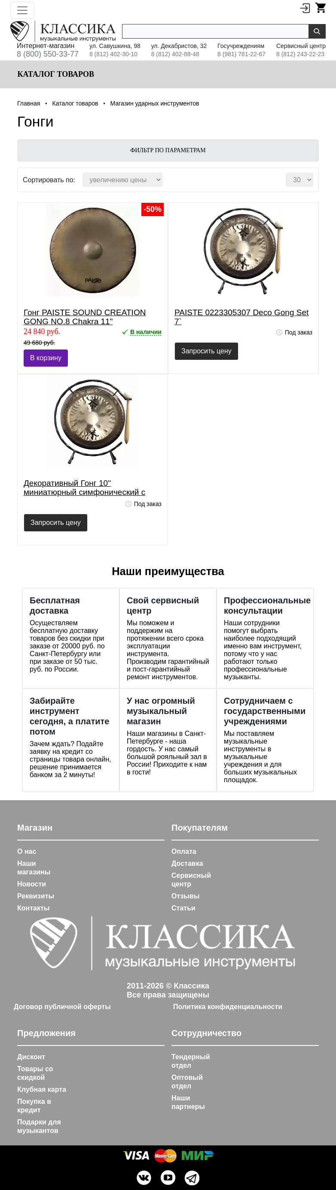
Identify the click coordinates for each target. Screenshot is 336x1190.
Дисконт (31, 1056)
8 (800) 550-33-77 (48, 54)
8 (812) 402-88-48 (175, 54)
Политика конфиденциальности (227, 1006)
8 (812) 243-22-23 (300, 54)
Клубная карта (41, 1089)
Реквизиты (35, 896)
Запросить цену (206, 351)
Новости (31, 884)
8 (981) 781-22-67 (241, 54)
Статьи (183, 908)
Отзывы (185, 896)
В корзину (45, 358)
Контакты (33, 908)
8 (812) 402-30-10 (113, 54)
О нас (26, 851)
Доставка (187, 863)
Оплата (183, 851)
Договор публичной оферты (62, 1006)
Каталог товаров (54, 74)
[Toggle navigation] (22, 10)
